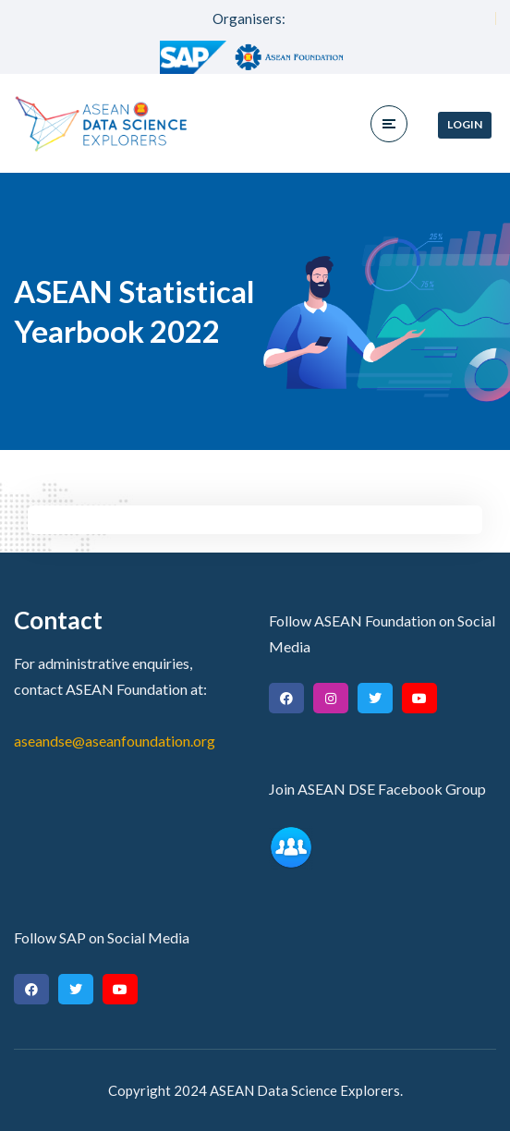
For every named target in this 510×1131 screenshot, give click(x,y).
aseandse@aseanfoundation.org (114, 740)
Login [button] (464, 124)
